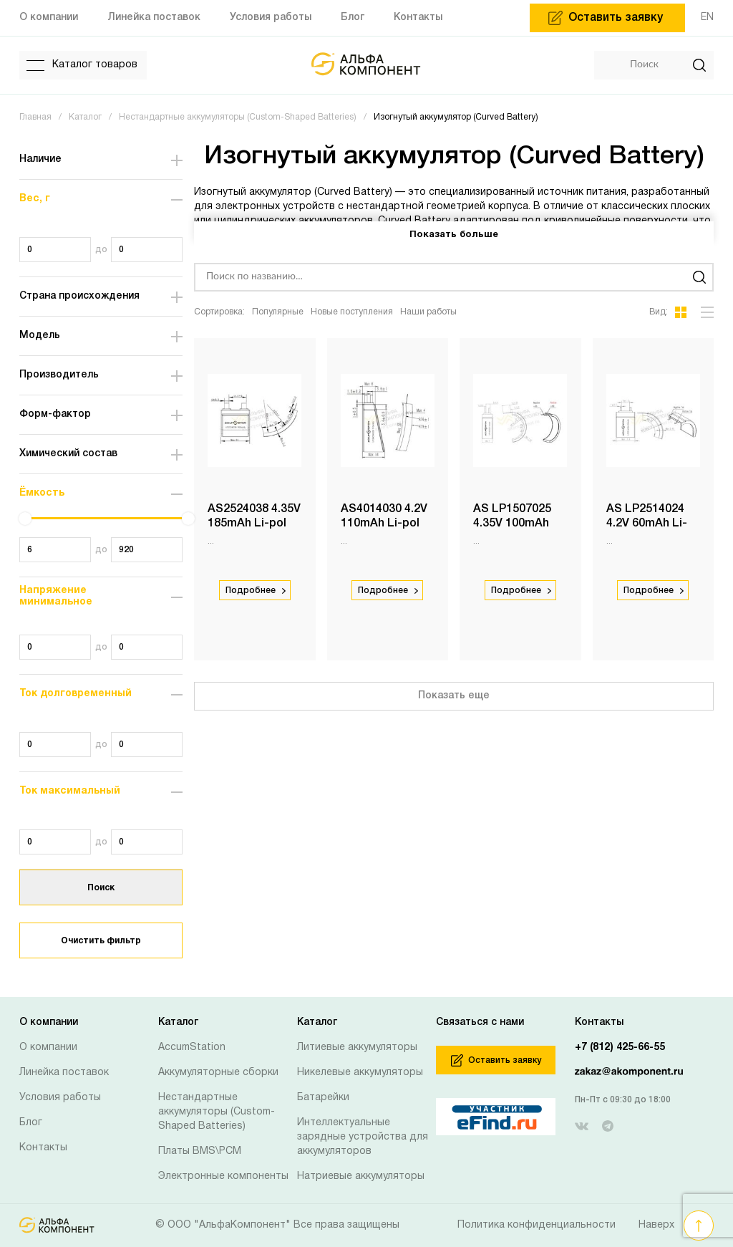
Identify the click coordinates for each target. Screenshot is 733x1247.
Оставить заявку (496, 1060)
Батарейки (323, 1097)
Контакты (43, 1147)
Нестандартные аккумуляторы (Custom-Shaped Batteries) (216, 1112)
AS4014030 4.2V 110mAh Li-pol (384, 516)
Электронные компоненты (223, 1176)
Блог (30, 1122)
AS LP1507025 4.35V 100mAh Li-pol (513, 523)
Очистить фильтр (101, 941)
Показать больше (453, 235)
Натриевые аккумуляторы (360, 1176)
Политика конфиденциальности (536, 1225)
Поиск (101, 888)
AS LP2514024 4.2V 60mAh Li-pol (647, 523)
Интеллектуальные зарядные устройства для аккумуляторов (362, 1137)
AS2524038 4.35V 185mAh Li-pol (246, 523)
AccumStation (191, 1047)
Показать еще (454, 695)
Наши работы (428, 312)
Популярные (278, 312)
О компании (48, 1047)
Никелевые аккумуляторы (360, 1072)
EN (707, 17)
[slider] (25, 518)
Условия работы (60, 1097)
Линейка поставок (64, 1072)
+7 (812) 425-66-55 (620, 1047)
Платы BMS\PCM (199, 1151)
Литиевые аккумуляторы (357, 1047)
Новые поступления (352, 312)
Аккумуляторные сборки (218, 1072)
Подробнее (255, 590)
